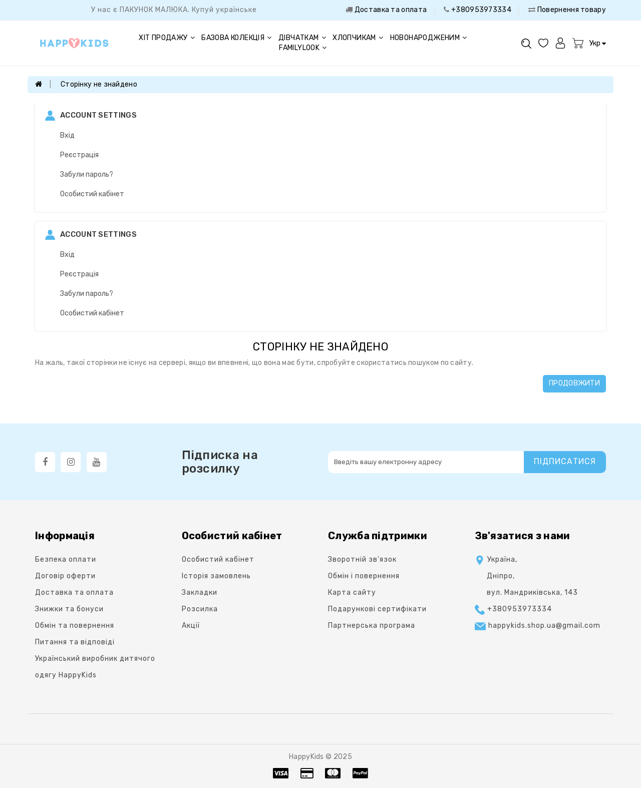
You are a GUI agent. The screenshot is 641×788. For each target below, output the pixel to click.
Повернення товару (571, 10)
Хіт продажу (167, 38)
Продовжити (574, 383)
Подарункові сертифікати (377, 609)
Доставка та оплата (390, 10)
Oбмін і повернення (364, 576)
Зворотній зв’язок (362, 559)
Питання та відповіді (75, 642)
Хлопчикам (358, 38)
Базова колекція (236, 38)
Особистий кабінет (92, 194)
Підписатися (565, 461)
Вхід (67, 135)
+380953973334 (480, 10)
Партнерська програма (371, 625)
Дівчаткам (302, 38)
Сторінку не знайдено (99, 84)
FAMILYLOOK (303, 48)
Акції (191, 625)
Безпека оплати (65, 559)
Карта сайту (352, 592)
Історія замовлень (216, 576)
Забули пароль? (86, 174)
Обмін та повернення (74, 625)
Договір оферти (65, 576)
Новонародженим (428, 38)
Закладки (199, 592)
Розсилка (200, 609)
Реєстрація (79, 155)
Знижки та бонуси (69, 609)
